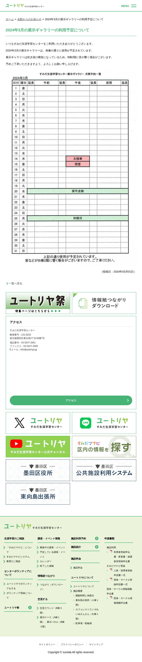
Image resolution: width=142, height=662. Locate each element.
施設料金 (78, 567)
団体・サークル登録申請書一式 (123, 582)
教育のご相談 (13, 561)
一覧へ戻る (15, 283)
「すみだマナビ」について (19, 549)
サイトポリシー (47, 644)
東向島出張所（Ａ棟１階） (87, 602)
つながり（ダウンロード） (51, 587)
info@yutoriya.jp (29, 349)
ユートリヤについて (83, 586)
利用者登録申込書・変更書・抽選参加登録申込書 (123, 557)
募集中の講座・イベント (52, 547)
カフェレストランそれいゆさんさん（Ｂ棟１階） (87, 614)
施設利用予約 (78, 538)
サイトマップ (96, 644)
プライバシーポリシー (72, 644)
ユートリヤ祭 (11, 607)
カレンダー (45, 561)
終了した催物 (47, 566)
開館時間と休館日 (85, 595)
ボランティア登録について (19, 595)
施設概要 (78, 591)
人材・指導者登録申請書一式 (123, 573)
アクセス (71, 400)
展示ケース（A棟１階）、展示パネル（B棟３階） (52, 622)
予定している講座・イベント (52, 554)
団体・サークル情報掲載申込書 (123, 600)
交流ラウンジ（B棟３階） (51, 610)
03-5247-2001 (28, 342)
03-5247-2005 (31, 346)
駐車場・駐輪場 (84, 623)
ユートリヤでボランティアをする (19, 586)
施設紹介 (76, 547)
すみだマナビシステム (18, 556)
